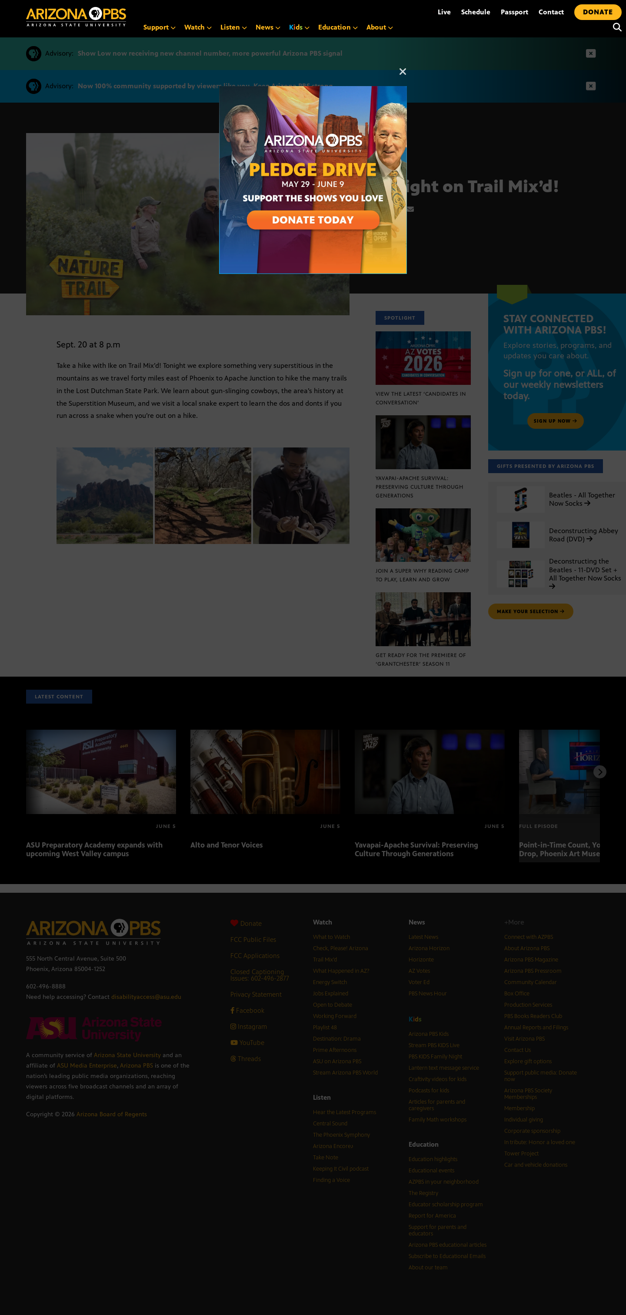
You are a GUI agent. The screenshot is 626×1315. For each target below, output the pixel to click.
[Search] (615, 27)
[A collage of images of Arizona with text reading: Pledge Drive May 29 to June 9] (313, 91)
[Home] (76, 17)
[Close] (403, 75)
